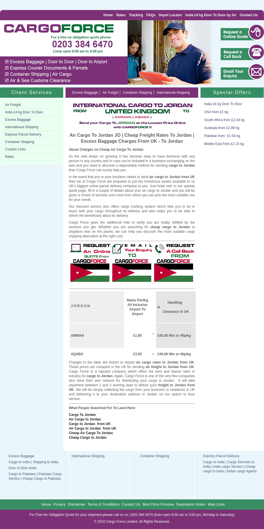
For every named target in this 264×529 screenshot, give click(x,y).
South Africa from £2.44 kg (224, 120)
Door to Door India (22, 468)
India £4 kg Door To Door (24, 112)
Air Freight (13, 105)
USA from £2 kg (216, 112)
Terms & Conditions (103, 504)
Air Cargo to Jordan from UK (92, 428)
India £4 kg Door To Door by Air (210, 15)
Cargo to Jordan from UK (90, 424)
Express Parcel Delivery (23, 134)
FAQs (150, 15)
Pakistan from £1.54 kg (222, 136)
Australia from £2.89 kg (221, 128)
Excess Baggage (18, 120)
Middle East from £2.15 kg (224, 144)
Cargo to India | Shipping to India (33, 462)
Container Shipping (19, 142)
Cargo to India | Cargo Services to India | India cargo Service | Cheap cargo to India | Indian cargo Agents (230, 466)
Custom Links (15, 149)
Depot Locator (170, 15)
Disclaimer (76, 504)
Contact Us (249, 15)
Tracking (136, 15)
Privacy (60, 504)
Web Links (216, 504)
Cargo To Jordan (82, 415)
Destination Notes (191, 504)
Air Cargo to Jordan (85, 419)
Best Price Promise (158, 504)
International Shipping (21, 127)
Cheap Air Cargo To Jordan (91, 433)
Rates (121, 15)
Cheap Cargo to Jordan (88, 438)
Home (108, 15)
